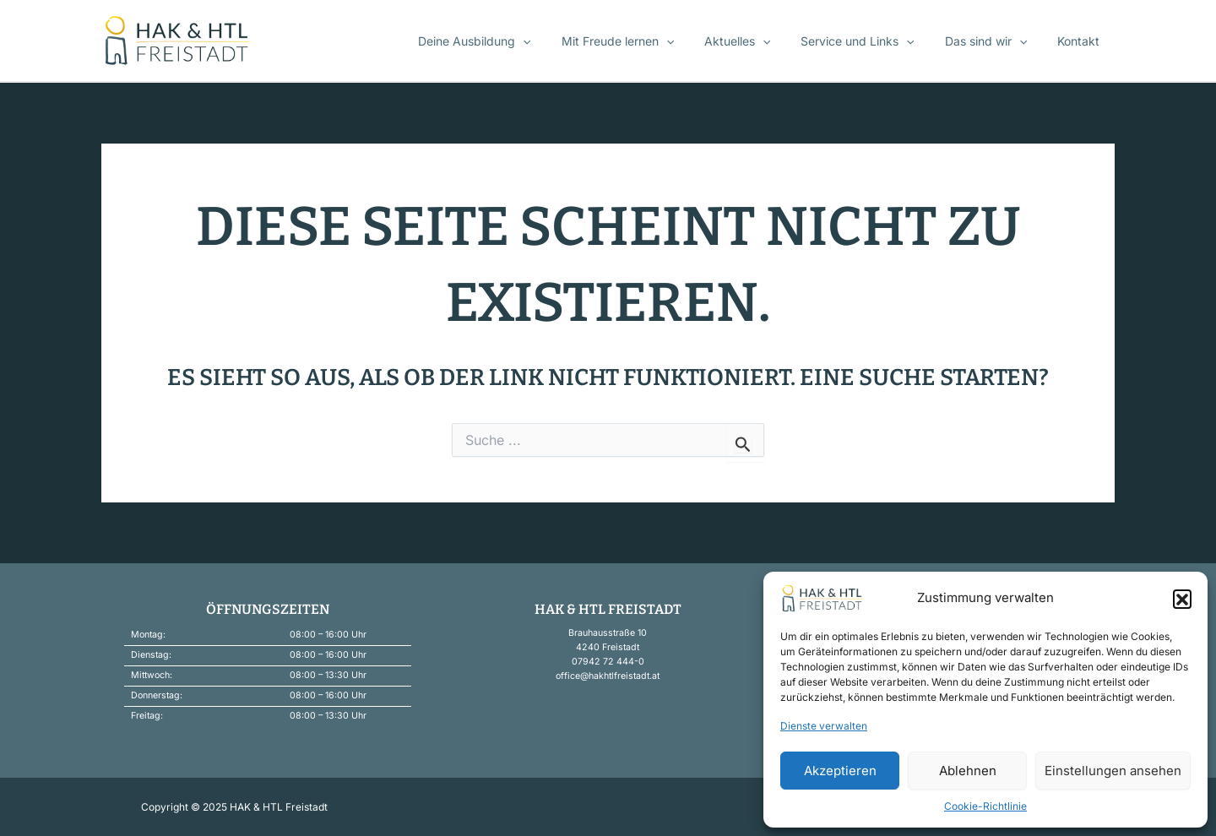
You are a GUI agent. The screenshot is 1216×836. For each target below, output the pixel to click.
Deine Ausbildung (511, 41)
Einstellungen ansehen (1113, 771)
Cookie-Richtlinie (985, 806)
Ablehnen (967, 771)
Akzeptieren (840, 771)
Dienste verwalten (823, 725)
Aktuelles (761, 41)
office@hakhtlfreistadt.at (608, 675)
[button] (1182, 598)
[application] (559, 41)
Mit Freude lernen (647, 41)
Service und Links (874, 41)
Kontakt (1082, 41)
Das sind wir (996, 41)
